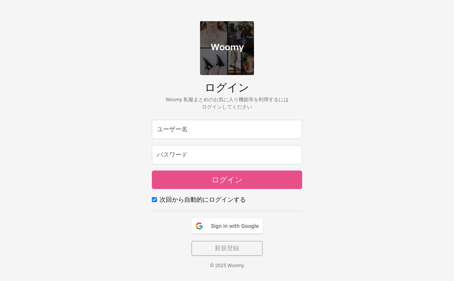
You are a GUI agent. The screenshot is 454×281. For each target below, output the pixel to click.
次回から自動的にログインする (203, 199)
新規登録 (227, 248)
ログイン (227, 179)
